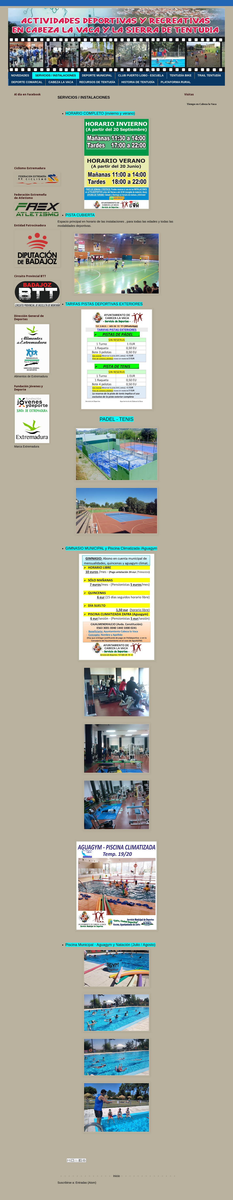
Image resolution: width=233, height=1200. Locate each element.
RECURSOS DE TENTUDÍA (97, 82)
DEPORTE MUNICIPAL (97, 75)
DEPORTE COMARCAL (26, 82)
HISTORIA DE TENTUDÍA (138, 82)
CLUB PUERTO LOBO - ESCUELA (141, 75)
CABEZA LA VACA (60, 82)
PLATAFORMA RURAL (176, 82)
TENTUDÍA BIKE (181, 75)
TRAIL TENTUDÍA (209, 75)
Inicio (116, 1176)
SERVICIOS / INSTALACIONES (55, 75)
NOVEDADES (20, 75)
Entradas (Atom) (86, 1182)
